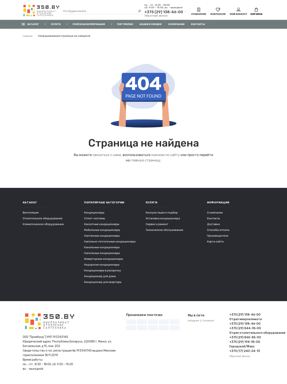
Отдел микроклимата (245, 321)
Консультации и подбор (162, 214)
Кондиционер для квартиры (102, 284)
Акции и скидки (150, 26)
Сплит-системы (94, 220)
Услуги (56, 26)
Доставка (213, 226)
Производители (217, 237)
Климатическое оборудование (43, 226)
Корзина (256, 12)
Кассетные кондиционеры (101, 226)
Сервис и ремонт (157, 226)
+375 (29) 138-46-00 (163, 12)
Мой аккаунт (238, 12)
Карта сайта (215, 243)
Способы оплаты (218, 232)
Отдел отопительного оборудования (246, 335)
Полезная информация (89, 26)
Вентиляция (31, 214)
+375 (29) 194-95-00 (244, 344)
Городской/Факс (242, 348)
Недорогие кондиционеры (101, 266)
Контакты (198, 26)
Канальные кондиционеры (102, 249)
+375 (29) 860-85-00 (245, 339)
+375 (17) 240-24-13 (244, 353)
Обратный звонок (156, 16)
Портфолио (125, 26)
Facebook (210, 322)
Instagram (194, 322)
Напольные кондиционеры (102, 255)
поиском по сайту (165, 157)
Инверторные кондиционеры (103, 260)
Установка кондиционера (163, 220)
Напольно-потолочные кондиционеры (110, 243)
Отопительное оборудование (42, 220)
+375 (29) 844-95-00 (245, 330)
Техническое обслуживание (164, 232)
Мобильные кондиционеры (102, 232)
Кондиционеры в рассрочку (102, 272)
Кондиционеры (94, 214)
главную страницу (146, 162)
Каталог (30, 26)
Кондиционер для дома (100, 278)
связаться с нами (107, 157)
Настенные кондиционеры (102, 237)
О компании (176, 26)
